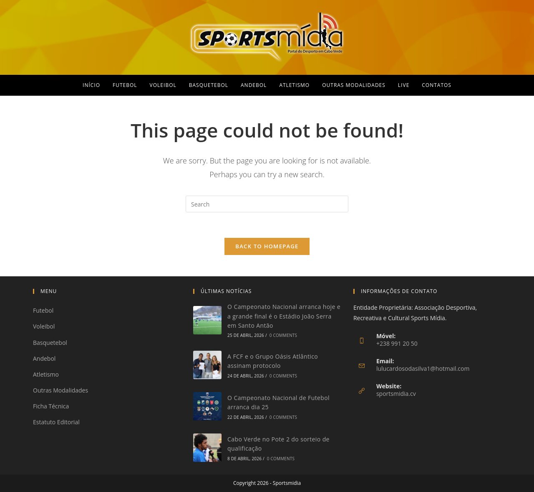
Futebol (43, 310)
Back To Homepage (266, 246)
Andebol (44, 358)
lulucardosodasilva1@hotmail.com (423, 368)
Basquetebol (50, 343)
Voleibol (44, 326)
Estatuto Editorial (56, 422)
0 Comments (283, 335)
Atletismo (46, 374)
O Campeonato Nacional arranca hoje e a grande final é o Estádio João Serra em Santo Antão (283, 316)
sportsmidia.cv (396, 394)
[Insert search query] (267, 204)
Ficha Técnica (51, 406)
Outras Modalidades (60, 390)
